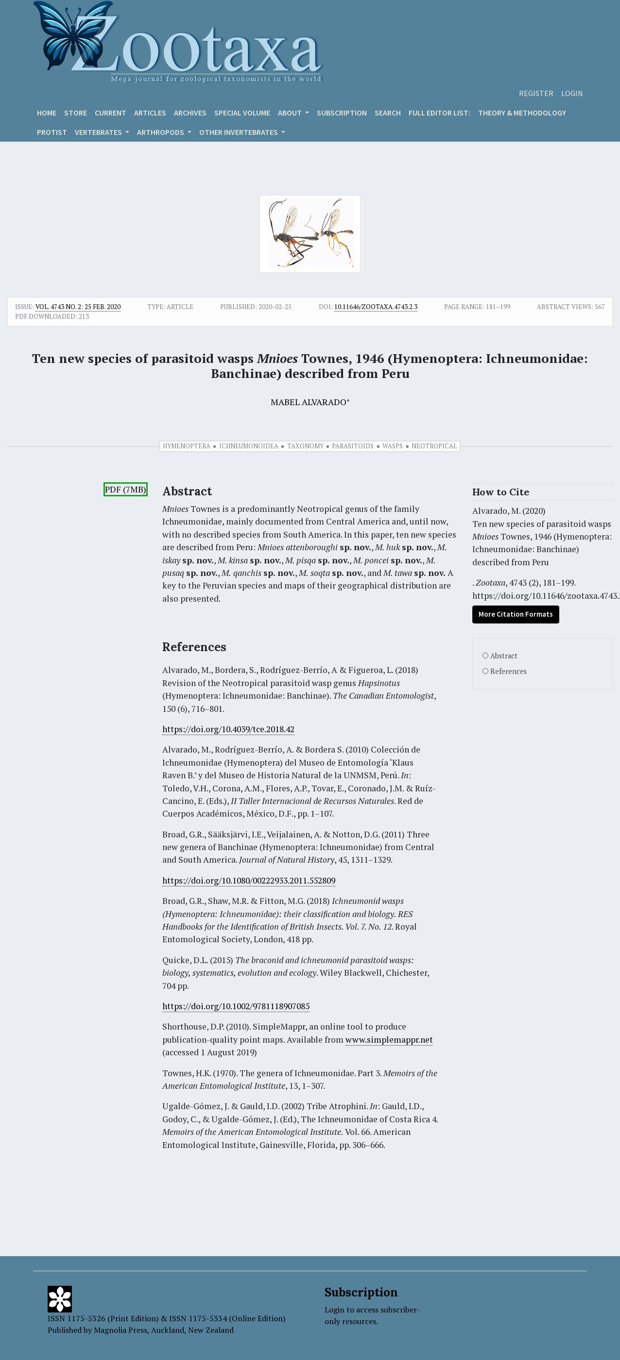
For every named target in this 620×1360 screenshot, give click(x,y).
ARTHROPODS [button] (161, 132)
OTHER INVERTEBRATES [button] (239, 132)
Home (46, 112)
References (508, 671)
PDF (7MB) (125, 489)
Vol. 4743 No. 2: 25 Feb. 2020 (78, 306)
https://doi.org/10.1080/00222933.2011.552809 (248, 880)
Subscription (342, 112)
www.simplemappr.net (389, 1039)
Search (388, 112)
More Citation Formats (516, 614)
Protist (52, 132)
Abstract (503, 655)
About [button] (290, 112)
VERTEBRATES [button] (99, 132)
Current (110, 112)
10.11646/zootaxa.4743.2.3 (375, 306)
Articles (150, 112)
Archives (190, 112)
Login (572, 93)
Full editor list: (439, 112)
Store (75, 112)
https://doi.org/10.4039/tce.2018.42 (228, 729)
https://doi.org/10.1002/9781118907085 (236, 1006)
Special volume (242, 112)
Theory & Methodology (522, 112)
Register (536, 93)
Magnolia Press (120, 1330)
